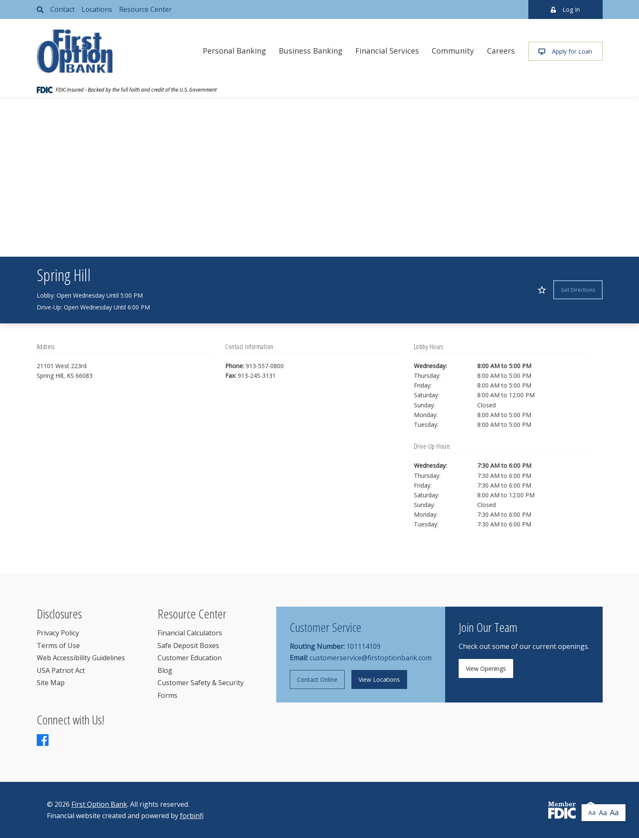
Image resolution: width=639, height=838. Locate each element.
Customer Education (190, 657)
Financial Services (387, 51)
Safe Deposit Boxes (188, 645)
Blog (165, 670)
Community (453, 51)
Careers (501, 51)
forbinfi (192, 815)
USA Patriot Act (61, 670)
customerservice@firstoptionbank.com (371, 657)
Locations (97, 9)
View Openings (486, 668)
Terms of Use (58, 645)
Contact (62, 9)
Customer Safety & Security (201, 682)
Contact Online (317, 679)
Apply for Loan (565, 51)
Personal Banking (234, 51)
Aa (591, 812)
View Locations (379, 679)
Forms (167, 695)
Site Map (51, 682)
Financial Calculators (190, 632)
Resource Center (145, 9)
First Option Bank (99, 804)
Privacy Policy (58, 632)
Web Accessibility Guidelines (81, 657)
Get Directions (578, 289)
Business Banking (311, 51)
